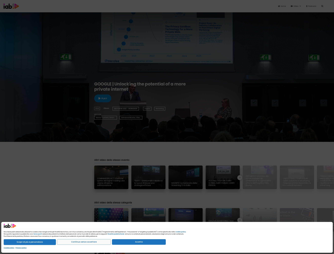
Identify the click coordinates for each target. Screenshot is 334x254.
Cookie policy (9, 248)
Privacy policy (21, 248)
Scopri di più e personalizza (30, 242)
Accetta (139, 242)
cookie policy (180, 232)
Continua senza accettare (84, 242)
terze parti (37, 234)
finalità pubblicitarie (116, 234)
